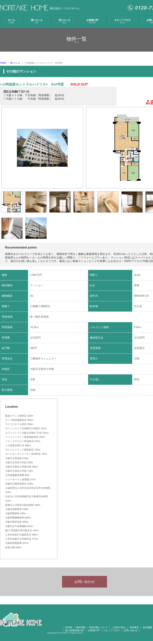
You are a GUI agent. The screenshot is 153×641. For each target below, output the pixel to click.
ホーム (11, 21)
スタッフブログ (122, 21)
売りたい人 (64, 21)
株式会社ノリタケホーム (65, 8)
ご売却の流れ (119, 629)
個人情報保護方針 (74, 632)
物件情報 (80, 629)
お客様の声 (92, 21)
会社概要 (147, 629)
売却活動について (98, 629)
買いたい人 (37, 21)
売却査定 (134, 629)
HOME (3, 63)
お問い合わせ (84, 583)
